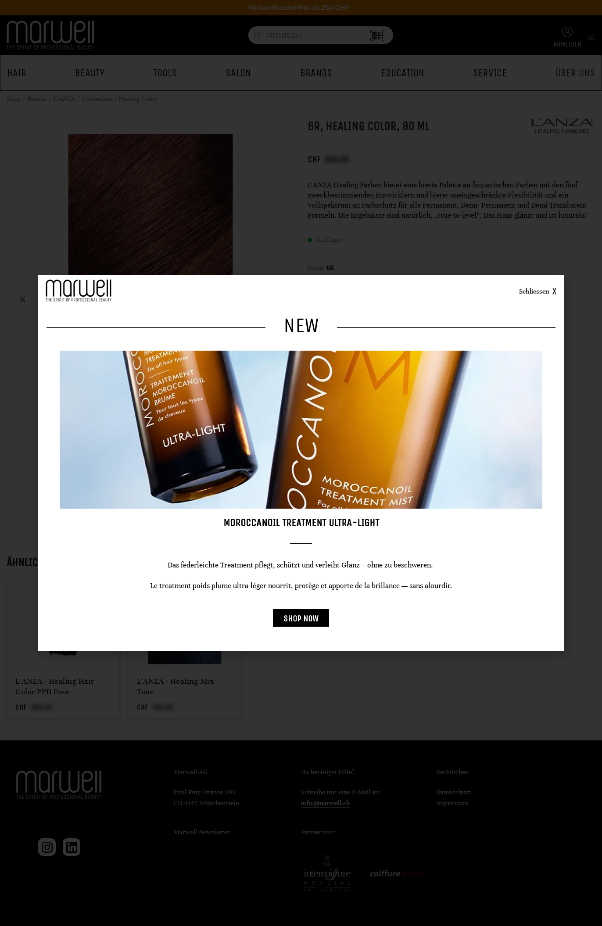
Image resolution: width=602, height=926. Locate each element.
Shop (14, 99)
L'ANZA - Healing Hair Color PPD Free (54, 686)
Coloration (97, 99)
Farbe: (316, 268)
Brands (37, 99)
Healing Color (137, 99)
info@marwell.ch (325, 803)
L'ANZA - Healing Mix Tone (175, 686)
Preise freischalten (354, 453)
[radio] (315, 285)
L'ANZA (64, 99)
